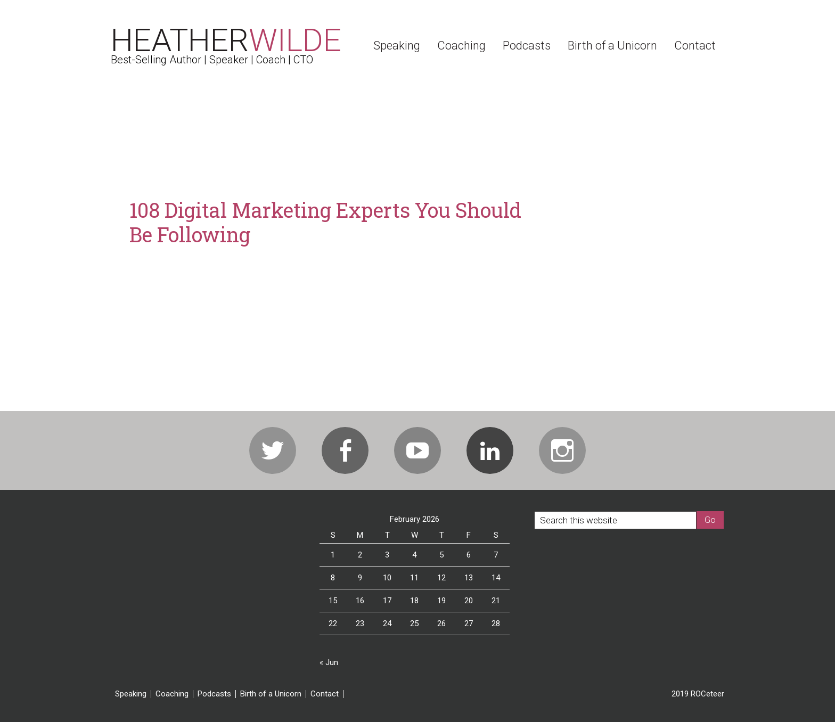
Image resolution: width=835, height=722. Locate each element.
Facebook (345, 450)
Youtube (417, 450)
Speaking (130, 694)
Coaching (172, 694)
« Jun (329, 662)
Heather (226, 40)
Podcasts (214, 694)
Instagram (562, 450)
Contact (324, 694)
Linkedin (489, 450)
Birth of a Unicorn (270, 694)
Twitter (272, 450)
